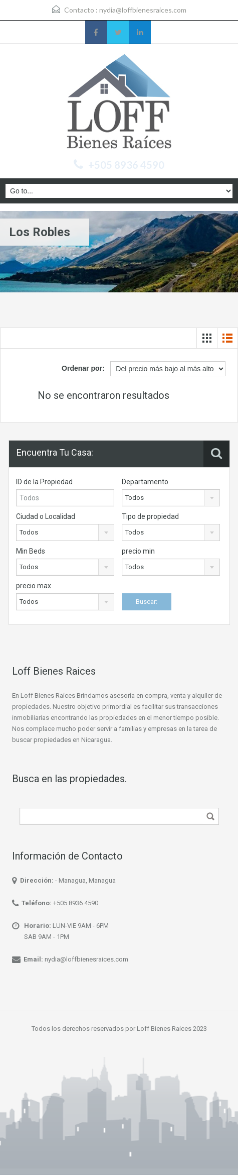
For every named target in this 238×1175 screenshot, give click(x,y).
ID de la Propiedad (44, 482)
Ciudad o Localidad (45, 516)
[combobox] (171, 497)
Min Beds (30, 551)
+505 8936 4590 (126, 164)
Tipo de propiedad (150, 516)
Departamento (145, 482)
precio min (138, 551)
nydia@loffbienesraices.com (142, 10)
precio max (33, 586)
